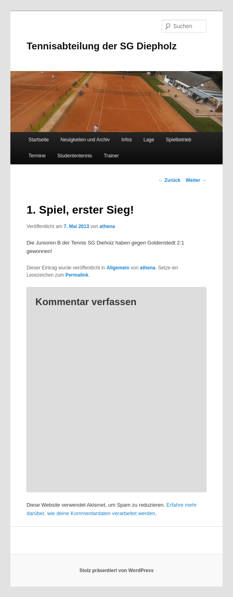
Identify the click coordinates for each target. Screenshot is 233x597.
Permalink (76, 275)
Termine (37, 156)
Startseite (38, 140)
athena (107, 226)
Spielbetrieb (178, 140)
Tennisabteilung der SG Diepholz (101, 46)
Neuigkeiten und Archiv (85, 140)
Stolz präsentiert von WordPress (116, 570)
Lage (149, 140)
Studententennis (74, 156)
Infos (127, 140)
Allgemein (117, 268)
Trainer (111, 156)
